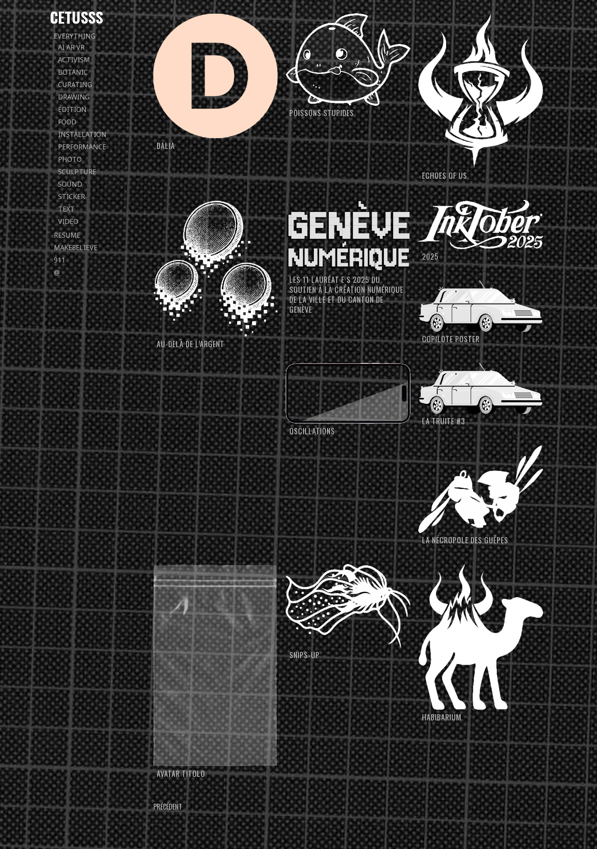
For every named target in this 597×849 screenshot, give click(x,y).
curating (75, 84)
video (68, 221)
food (67, 121)
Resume (67, 235)
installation (82, 134)
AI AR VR (71, 47)
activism (74, 59)
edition (72, 109)
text (66, 209)
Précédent (167, 807)
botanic (73, 72)
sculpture (77, 171)
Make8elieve (75, 247)
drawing (74, 97)
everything (74, 36)
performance (82, 146)
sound (70, 184)
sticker (71, 196)
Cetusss (76, 17)
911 (59, 260)
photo (70, 159)
